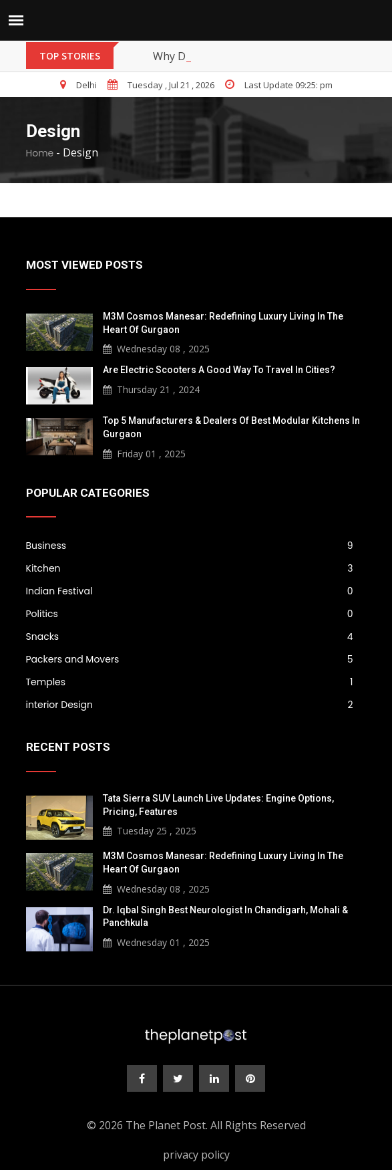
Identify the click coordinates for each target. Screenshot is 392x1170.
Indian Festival (189, 591)
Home (40, 153)
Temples (189, 682)
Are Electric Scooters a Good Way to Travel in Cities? (219, 369)
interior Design (189, 705)
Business (189, 546)
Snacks (189, 636)
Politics (189, 614)
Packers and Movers (189, 659)
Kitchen (189, 568)
